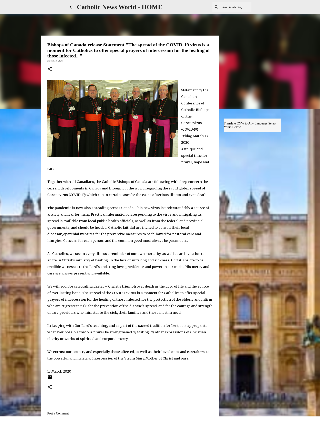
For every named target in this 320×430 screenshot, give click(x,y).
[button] (49, 69)
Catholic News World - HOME (119, 7)
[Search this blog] (230, 7)
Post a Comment (58, 413)
